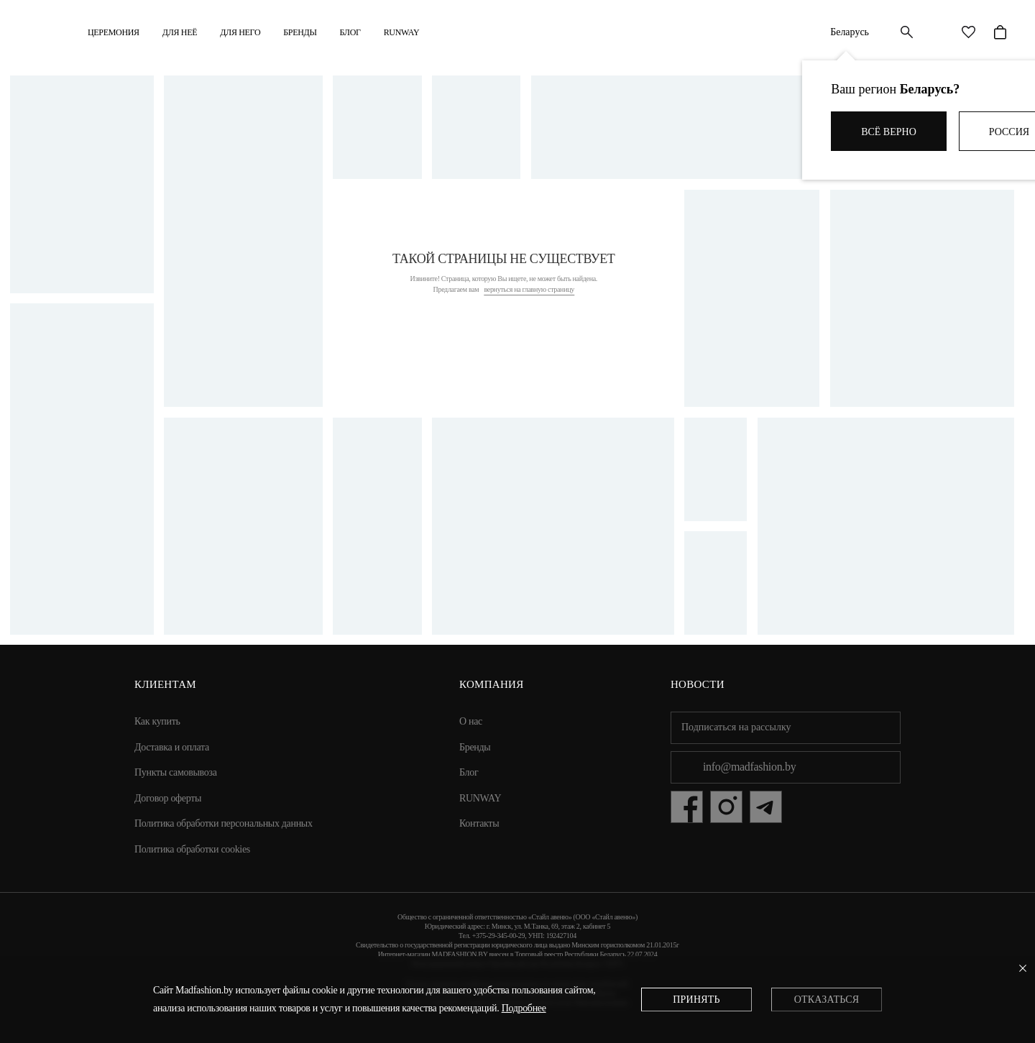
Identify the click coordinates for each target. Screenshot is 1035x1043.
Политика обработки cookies (192, 849)
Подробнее (524, 1008)
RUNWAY (402, 32)
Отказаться (826, 999)
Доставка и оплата (171, 747)
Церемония (113, 32)
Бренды (299, 32)
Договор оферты (167, 798)
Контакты (479, 823)
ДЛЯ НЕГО (240, 32)
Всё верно (888, 132)
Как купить (157, 721)
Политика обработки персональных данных (223, 823)
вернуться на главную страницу (529, 289)
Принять (696, 999)
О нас (470, 721)
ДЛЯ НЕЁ (179, 32)
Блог (350, 32)
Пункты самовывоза (175, 772)
